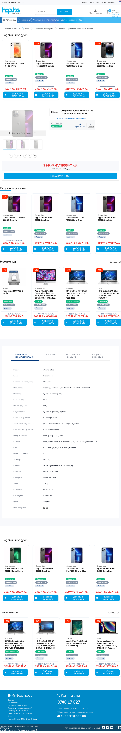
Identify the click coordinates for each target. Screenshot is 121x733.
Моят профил (95, 11)
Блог (92, 2)
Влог (97, 2)
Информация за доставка (19, 715)
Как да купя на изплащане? (20, 710)
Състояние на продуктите (46, 20)
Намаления (25, 20)
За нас (104, 2)
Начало (85, 2)
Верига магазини (68, 20)
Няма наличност (60, 176)
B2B (80, 20)
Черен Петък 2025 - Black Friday (22, 721)
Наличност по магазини (73, 357)
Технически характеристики (24, 357)
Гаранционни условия (18, 712)
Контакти (112, 2)
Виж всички (115, 263)
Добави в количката (14, 95)
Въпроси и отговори (97, 357)
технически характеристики (71, 118)
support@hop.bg (18, 2)
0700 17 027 (6, 2)
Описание (50, 356)
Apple (45, 509)
